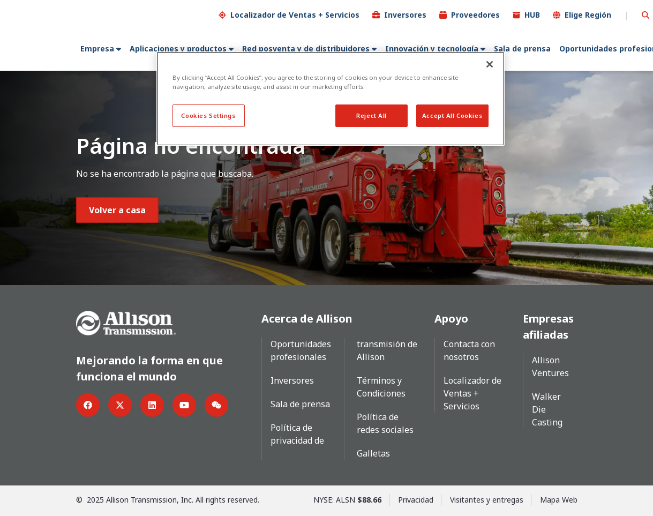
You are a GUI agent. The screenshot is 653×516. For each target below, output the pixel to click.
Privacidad (415, 500)
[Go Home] (126, 322)
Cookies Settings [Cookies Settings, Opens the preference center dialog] (208, 115)
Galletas (373, 453)
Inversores (405, 15)
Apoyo (451, 318)
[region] (330, 98)
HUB (532, 15)
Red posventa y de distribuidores (306, 48)
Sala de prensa (522, 48)
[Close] (489, 64)
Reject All (371, 115)
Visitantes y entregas (486, 500)
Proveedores (475, 15)
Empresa (97, 48)
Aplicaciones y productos (178, 48)
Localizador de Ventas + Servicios (294, 15)
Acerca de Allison (306, 318)
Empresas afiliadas (548, 326)
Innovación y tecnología (431, 48)
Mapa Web (558, 500)
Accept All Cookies (452, 115)
